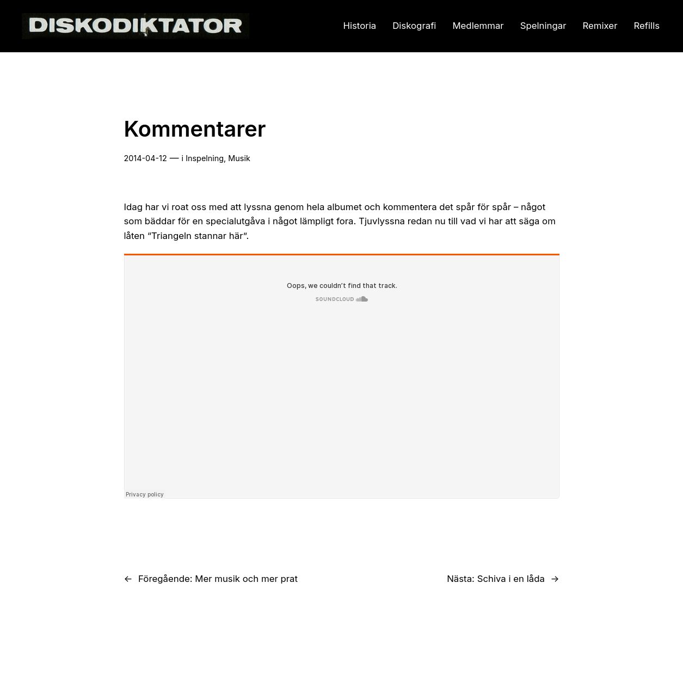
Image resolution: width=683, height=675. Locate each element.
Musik (239, 158)
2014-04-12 (145, 158)
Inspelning (205, 158)
